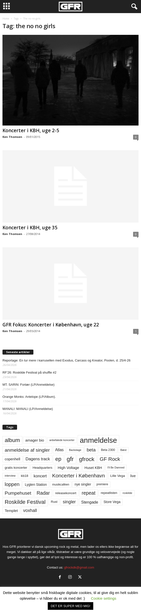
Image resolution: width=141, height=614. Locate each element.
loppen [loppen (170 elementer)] (12, 484)
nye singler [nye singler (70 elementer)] (82, 484)
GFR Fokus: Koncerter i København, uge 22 (50, 324)
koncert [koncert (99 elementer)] (40, 476)
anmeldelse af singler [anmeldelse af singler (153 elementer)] (27, 450)
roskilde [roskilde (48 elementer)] (127, 492)
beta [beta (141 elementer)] (91, 449)
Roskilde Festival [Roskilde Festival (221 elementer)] (25, 502)
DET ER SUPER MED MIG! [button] (70, 606)
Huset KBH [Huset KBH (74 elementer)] (93, 468)
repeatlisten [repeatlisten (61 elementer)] (109, 493)
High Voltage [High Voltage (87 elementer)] (68, 468)
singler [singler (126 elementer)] (69, 501)
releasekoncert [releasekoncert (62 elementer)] (65, 493)
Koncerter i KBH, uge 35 (29, 227)
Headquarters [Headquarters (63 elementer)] (42, 467)
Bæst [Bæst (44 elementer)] (123, 449)
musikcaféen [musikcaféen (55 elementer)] (60, 484)
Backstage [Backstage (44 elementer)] (75, 449)
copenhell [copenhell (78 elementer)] (12, 459)
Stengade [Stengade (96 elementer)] (89, 502)
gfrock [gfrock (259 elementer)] (86, 459)
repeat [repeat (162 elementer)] (88, 493)
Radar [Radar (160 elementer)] (43, 493)
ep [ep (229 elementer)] (58, 459)
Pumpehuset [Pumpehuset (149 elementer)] (18, 493)
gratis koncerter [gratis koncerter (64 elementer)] (16, 467)
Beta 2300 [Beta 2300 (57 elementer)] (108, 450)
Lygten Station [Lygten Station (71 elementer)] (36, 485)
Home (5, 18)
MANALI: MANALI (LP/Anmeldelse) (27, 409)
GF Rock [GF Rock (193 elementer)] (110, 459)
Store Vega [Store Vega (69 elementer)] (111, 502)
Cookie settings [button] (104, 598)
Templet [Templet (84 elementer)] (11, 510)
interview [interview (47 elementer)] (10, 475)
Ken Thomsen (12, 137)
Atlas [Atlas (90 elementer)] (59, 450)
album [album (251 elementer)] (12, 440)
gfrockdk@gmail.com (79, 567)
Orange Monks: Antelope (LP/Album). (29, 397)
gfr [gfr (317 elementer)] (70, 459)
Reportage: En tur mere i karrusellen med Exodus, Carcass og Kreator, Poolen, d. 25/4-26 (66, 360)
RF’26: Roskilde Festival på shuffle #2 (29, 372)
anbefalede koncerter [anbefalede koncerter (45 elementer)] (62, 440)
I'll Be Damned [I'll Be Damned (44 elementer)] (115, 467)
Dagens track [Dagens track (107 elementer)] (37, 459)
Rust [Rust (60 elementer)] (54, 502)
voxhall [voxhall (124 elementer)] (30, 510)
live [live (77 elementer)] (133, 476)
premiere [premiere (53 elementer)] (102, 484)
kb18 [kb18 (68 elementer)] (24, 476)
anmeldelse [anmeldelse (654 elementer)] (98, 440)
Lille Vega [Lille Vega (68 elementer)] (117, 476)
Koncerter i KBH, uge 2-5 (30, 130)
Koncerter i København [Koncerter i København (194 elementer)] (78, 475)
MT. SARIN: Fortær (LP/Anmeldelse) (28, 384)
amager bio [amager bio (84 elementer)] (34, 440)
